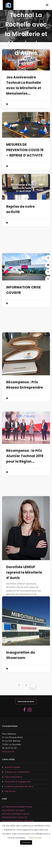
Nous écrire (8, 751)
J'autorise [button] (26, 842)
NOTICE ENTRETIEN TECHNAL (18, 821)
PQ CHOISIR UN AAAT (13, 810)
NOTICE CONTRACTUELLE (15, 814)
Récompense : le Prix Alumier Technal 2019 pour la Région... (24, 456)
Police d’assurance (13, 777)
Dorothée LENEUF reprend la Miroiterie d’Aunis (24, 572)
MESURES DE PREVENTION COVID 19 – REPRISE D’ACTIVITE (25, 150)
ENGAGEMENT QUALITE (14, 817)
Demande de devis (26, 701)
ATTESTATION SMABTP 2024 (17, 807)
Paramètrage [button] (35, 837)
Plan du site (10, 791)
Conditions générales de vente (19, 786)
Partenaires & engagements (18, 781)
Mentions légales (12, 767)
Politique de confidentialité (17, 772)
